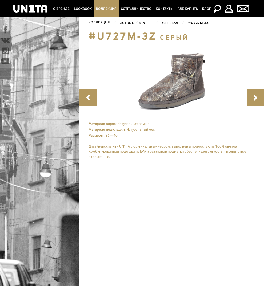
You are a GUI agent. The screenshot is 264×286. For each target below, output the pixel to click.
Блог (206, 9)
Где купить (188, 9)
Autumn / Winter (136, 23)
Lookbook (83, 9)
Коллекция (106, 9)
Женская (170, 23)
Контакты (164, 9)
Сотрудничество (136, 9)
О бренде (61, 9)
